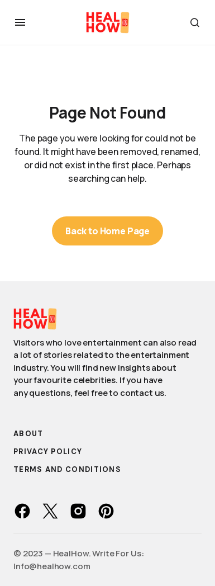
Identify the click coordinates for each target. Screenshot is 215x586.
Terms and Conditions (67, 469)
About (28, 433)
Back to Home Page (107, 231)
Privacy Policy (47, 451)
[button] (20, 22)
